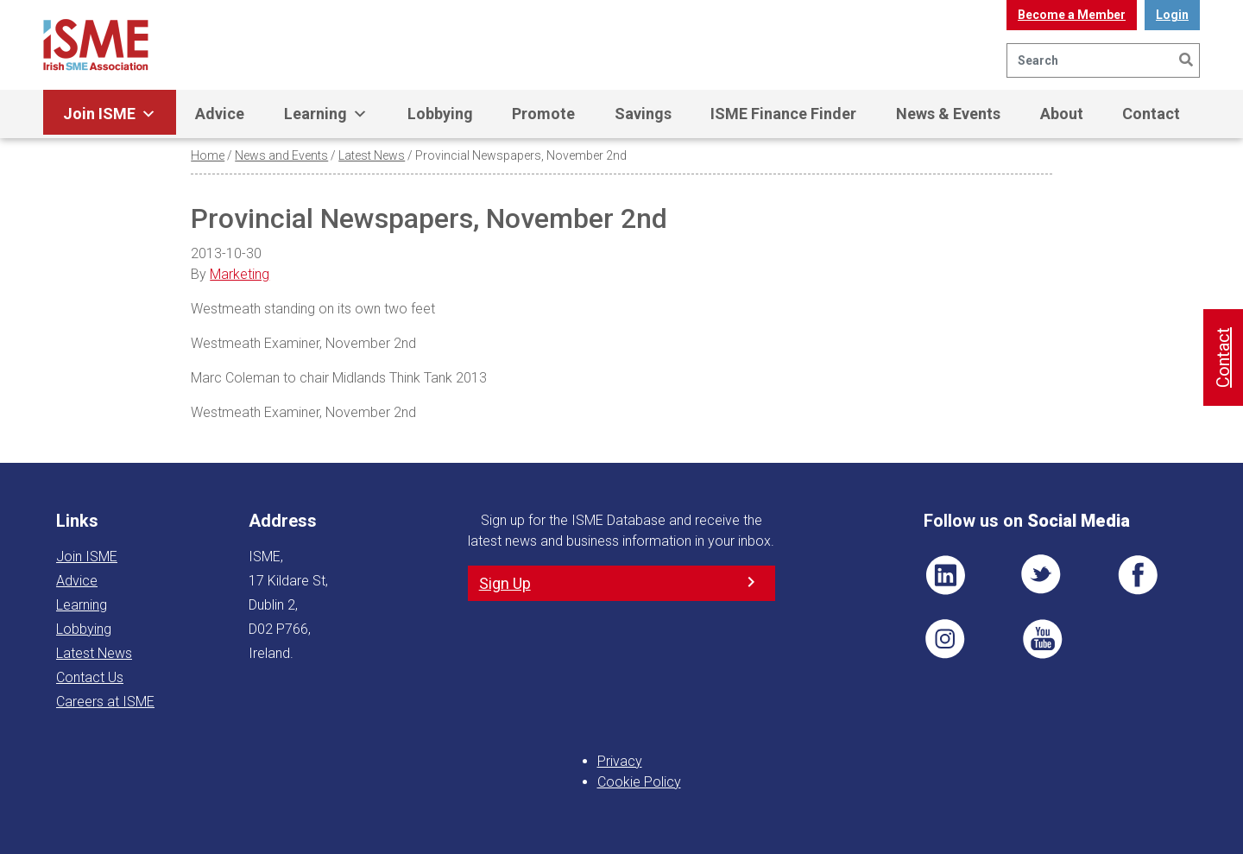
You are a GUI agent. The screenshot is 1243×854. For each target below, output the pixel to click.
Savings (643, 113)
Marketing (239, 274)
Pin (945, 639)
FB (1137, 575)
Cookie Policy (639, 782)
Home (207, 155)
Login (1172, 15)
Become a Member (1072, 15)
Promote (543, 113)
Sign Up (505, 583)
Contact (1151, 113)
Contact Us (89, 677)
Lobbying (440, 113)
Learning (326, 114)
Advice (219, 113)
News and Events (281, 155)
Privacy (619, 761)
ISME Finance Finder (783, 113)
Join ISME (109, 114)
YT (1041, 639)
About (1061, 113)
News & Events (948, 113)
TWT (1041, 575)
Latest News (371, 155)
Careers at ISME (105, 701)
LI (945, 575)
